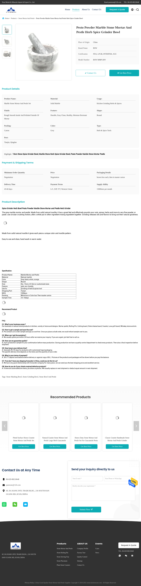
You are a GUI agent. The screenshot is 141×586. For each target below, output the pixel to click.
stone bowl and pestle (47, 377)
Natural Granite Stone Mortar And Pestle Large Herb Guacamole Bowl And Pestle (54, 440)
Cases (97, 548)
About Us (86, 9)
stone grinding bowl (30, 377)
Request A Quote (117, 9)
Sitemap (79, 561)
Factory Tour (81, 553)
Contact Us (96, 9)
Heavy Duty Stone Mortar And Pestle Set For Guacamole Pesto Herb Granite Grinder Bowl (86, 440)
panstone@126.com (13, 485)
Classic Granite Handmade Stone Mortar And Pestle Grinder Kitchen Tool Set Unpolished (117, 440)
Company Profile (82, 548)
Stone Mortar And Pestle (26, 18)
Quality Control (82, 557)
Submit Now (86, 509)
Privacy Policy (29, 583)
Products (76, 9)
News (97, 553)
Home (67, 9)
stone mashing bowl (14, 377)
